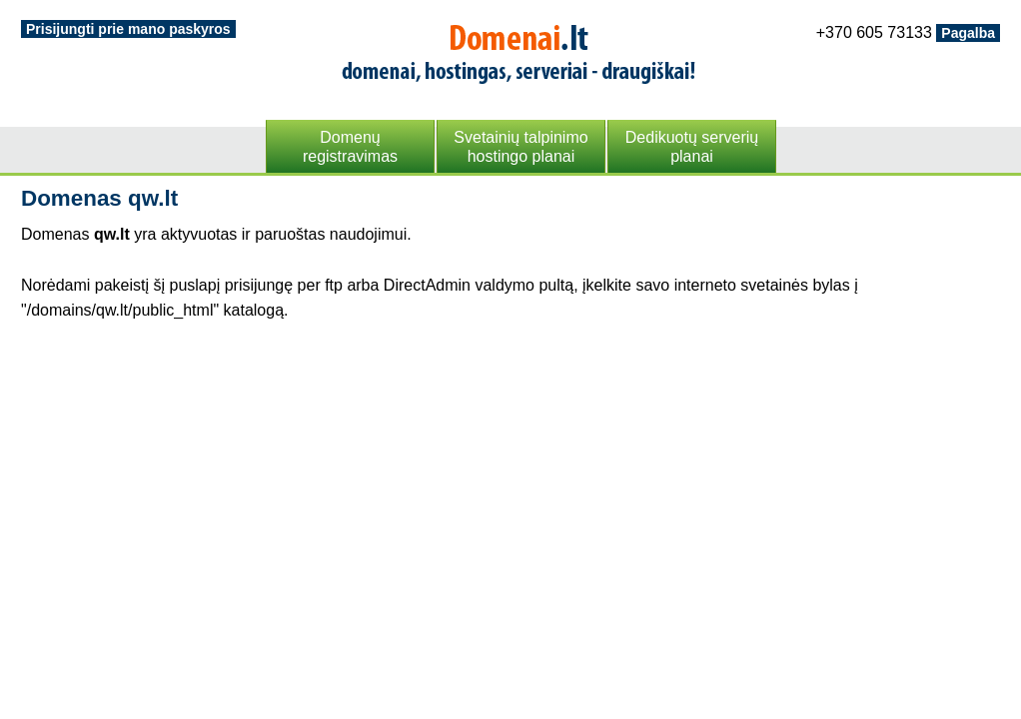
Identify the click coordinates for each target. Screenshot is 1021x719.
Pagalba (968, 33)
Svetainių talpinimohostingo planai (520, 147)
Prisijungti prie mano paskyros (128, 29)
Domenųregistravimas (350, 147)
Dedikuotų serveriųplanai (691, 147)
